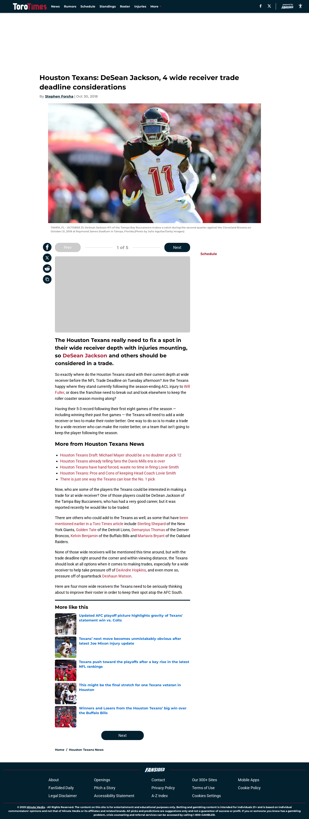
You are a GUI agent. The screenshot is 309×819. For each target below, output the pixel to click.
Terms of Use (203, 788)
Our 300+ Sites (204, 780)
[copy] (47, 279)
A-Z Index (159, 795)
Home (59, 750)
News (55, 6)
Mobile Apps (248, 780)
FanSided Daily (61, 788)
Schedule (87, 6)
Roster (125, 6)
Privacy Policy (163, 788)
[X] (269, 6)
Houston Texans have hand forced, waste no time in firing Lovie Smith (119, 467)
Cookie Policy (249, 788)
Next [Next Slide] (177, 247)
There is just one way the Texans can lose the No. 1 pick (107, 479)
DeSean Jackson (85, 355)
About (53, 780)
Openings (102, 780)
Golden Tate (86, 529)
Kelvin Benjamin (84, 535)
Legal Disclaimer (62, 795)
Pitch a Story (104, 788)
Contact (158, 780)
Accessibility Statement (114, 795)
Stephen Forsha (59, 96)
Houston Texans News (86, 750)
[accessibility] (300, 6)
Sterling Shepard (151, 523)
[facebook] (261, 6)
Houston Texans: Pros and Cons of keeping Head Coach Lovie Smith (118, 473)
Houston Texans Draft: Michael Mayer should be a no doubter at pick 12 (120, 455)
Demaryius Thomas (148, 529)
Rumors (70, 6)
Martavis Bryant (151, 535)
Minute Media (36, 807)
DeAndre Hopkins (131, 570)
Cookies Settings (206, 795)
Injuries (140, 6)
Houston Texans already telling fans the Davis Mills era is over (112, 461)
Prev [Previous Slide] (68, 247)
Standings (108, 6)
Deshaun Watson (116, 576)
